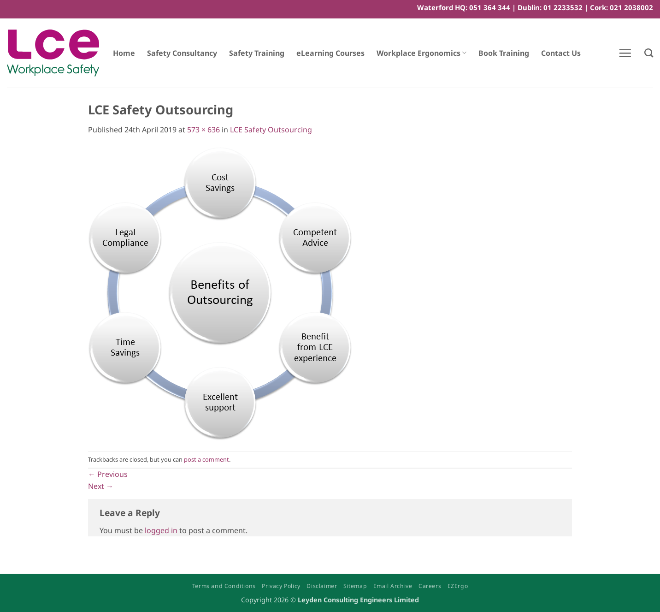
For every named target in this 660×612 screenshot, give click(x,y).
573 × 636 (203, 130)
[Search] (648, 53)
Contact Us (561, 53)
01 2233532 (563, 7)
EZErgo (458, 586)
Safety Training (256, 53)
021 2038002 (631, 7)
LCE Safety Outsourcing (271, 130)
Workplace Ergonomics (421, 53)
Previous (108, 474)
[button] (625, 53)
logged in (161, 530)
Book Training (503, 53)
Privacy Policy (281, 586)
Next (100, 486)
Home (124, 53)
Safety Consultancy (182, 53)
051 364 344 (489, 7)
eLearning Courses (330, 53)
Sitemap (355, 586)
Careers (429, 586)
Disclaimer (321, 586)
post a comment (206, 459)
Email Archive (392, 586)
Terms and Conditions (224, 586)
